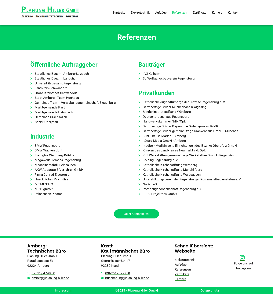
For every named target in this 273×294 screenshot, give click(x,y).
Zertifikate (199, 12)
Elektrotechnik (140, 12)
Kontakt (233, 12)
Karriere (217, 12)
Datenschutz (210, 290)
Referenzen (179, 12)
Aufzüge (160, 12)
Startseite (118, 12)
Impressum (63, 290)
